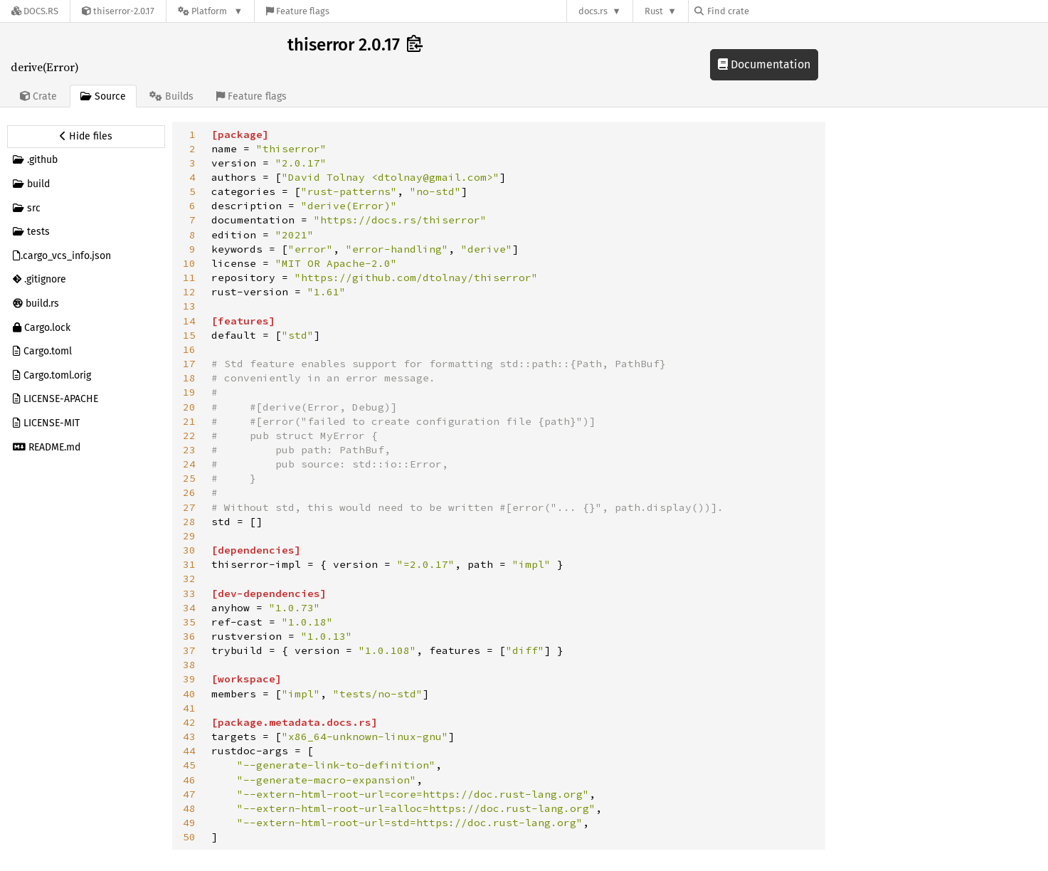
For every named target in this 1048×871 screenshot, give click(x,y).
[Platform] (210, 11)
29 (189, 535)
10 (189, 263)
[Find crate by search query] (765, 11)
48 (189, 808)
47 (189, 794)
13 (189, 306)
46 (189, 780)
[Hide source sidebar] (86, 136)
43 (189, 736)
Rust (654, 11)
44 (189, 750)
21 (189, 421)
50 (189, 836)
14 (189, 321)
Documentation (764, 64)
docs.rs (593, 11)
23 (189, 449)
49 (189, 822)
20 (189, 407)
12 (189, 291)
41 (189, 708)
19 (189, 392)
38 (189, 664)
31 (189, 564)
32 (189, 578)
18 (189, 377)
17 (189, 363)
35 (189, 622)
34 (189, 607)
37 (189, 650)
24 (189, 464)
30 (189, 550)
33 (189, 593)
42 (189, 722)
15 (189, 335)
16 (189, 349)
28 (189, 521)
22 (189, 435)
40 (189, 693)
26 (189, 492)
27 (189, 507)
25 (189, 478)
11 (189, 277)
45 (189, 765)
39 (189, 678)
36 (189, 636)
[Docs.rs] (35, 11)
